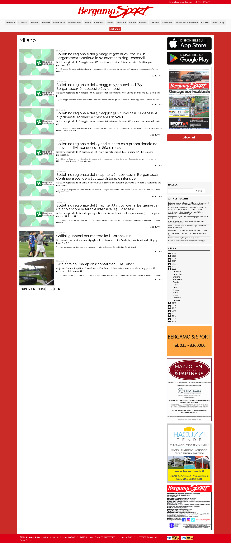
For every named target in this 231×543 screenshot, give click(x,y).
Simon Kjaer (148, 275)
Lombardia (125, 100)
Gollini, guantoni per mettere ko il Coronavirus (93, 236)
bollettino (80, 69)
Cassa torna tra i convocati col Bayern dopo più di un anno (188, 230)
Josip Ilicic (89, 275)
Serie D (46, 22)
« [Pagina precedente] (47, 288)
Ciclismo (154, 22)
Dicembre (177, 271)
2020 (174, 269)
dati (108, 69)
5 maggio (64, 69)
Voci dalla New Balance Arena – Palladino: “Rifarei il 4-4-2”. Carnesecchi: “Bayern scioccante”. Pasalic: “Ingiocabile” (188, 208)
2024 (174, 258)
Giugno (176, 287)
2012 (174, 321)
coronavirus (96, 69)
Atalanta (10, 22)
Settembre (177, 279)
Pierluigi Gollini (124, 247)
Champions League (76, 275)
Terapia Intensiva (152, 100)
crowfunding (84, 247)
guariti (125, 69)
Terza (110, 22)
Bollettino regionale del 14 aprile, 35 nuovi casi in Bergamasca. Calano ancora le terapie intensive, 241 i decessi (107, 207)
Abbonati (115, 29)
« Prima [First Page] (41, 288)
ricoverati (147, 69)
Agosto (176, 282)
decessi (113, 69)
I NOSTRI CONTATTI (202, 2)
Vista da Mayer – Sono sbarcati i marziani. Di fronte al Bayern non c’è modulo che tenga (186, 213)
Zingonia (157, 275)
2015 (174, 313)
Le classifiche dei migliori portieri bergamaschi (183, 238)
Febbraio (177, 297)
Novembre (177, 274)
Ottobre (176, 277)
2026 (174, 253)
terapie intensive (62, 192)
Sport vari (167, 22)
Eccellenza (59, 22)
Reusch (133, 247)
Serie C (35, 22)
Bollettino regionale (84, 220)
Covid (103, 69)
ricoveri (143, 100)
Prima (88, 22)
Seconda (99, 22)
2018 (174, 305)
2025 (174, 256)
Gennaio (176, 300)
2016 (174, 311)
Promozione (74, 22)
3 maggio (64, 128)
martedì (96, 275)
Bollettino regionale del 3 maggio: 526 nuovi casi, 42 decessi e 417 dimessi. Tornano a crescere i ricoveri (106, 115)
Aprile (175, 292)
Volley (132, 22)
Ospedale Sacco (111, 247)
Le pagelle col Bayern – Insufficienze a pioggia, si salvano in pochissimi (188, 217)
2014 (174, 316)
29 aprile (64, 159)
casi (92, 159)
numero (65, 161)
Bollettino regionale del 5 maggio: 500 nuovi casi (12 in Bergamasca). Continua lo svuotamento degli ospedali (100, 56)
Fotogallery (174, 2)
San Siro (132, 275)
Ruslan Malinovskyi (121, 275)
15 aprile (64, 190)
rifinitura (110, 275)
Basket (143, 22)
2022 (174, 264)
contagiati (105, 159)
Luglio (175, 284)
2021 (174, 266)
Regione (157, 190)
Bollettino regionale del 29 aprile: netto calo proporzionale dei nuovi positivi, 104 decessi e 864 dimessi (107, 146)
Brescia (88, 69)
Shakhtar (139, 275)
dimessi (120, 69)
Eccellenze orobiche (187, 22)
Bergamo (72, 69)
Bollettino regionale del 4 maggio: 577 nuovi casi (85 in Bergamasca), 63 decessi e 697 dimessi (101, 87)
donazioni (94, 247)
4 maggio (64, 100)
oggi (141, 69)
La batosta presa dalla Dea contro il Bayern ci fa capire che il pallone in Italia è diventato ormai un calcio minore (188, 204)
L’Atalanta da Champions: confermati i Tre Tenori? (96, 264)
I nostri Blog (218, 22)
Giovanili (121, 22)
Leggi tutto (156, 76)
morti (137, 69)
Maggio (176, 290)
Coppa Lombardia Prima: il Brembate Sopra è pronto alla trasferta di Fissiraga (187, 226)
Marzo (176, 295)
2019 (174, 303)
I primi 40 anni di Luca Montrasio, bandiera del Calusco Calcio (187, 234)
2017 (174, 308)
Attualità (23, 22)
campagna (65, 247)
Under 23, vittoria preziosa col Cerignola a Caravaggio (186, 241)
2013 (174, 318)
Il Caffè (205, 22)
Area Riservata (186, 2)
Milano (131, 69)
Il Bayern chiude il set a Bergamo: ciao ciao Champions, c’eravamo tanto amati (187, 222)
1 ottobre (65, 275)
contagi (94, 128)
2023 (174, 261)
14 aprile (64, 220)
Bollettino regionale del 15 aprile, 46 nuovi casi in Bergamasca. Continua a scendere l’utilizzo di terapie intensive (107, 176)
